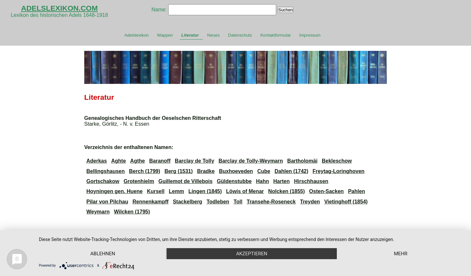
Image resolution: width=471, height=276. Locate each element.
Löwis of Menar (245, 191)
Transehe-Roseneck (271, 201)
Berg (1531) (178, 171)
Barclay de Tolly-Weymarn (250, 161)
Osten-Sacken (326, 191)
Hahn (262, 181)
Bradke (206, 171)
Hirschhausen (311, 181)
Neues (213, 35)
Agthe (137, 161)
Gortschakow (102, 181)
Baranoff (160, 161)
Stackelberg (187, 201)
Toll (237, 201)
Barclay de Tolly (194, 161)
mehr (400, 254)
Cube (263, 171)
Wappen (165, 35)
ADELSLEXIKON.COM (59, 8)
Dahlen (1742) (291, 171)
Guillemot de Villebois (186, 181)
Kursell (155, 191)
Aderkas (96, 161)
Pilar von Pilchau (107, 201)
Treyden (310, 201)
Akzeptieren (251, 254)
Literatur (190, 35)
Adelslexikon (136, 35)
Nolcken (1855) (286, 191)
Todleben (217, 201)
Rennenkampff (151, 201)
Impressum (310, 35)
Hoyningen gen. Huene (114, 191)
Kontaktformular (275, 35)
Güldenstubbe (234, 181)
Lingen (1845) (205, 191)
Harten (281, 181)
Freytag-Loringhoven (338, 171)
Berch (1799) (144, 171)
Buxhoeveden (236, 171)
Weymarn (98, 211)
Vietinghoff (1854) (346, 201)
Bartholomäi (302, 161)
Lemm (176, 191)
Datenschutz (240, 35)
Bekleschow (337, 161)
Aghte (118, 161)
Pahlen (356, 191)
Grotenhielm (139, 181)
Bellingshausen (105, 171)
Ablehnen (102, 254)
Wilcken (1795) (132, 211)
